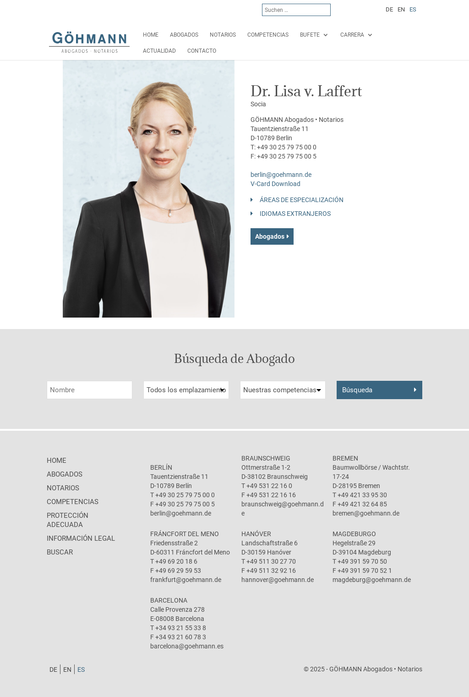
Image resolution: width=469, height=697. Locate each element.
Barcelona (168, 600)
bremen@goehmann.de (366, 513)
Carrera (352, 35)
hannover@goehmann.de (277, 579)
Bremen (345, 458)
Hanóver (256, 534)
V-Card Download (275, 183)
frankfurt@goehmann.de (185, 579)
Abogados (184, 35)
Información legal (81, 538)
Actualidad (159, 51)
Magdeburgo (354, 534)
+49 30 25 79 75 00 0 (286, 147)
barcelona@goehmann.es (187, 646)
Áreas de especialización (302, 199)
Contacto (201, 51)
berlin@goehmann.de (281, 174)
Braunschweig (265, 458)
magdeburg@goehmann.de (372, 579)
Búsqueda (357, 390)
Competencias (268, 35)
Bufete (310, 35)
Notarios (223, 35)
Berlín (161, 467)
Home (150, 35)
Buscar (60, 552)
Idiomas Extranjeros (295, 213)
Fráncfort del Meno (184, 534)
